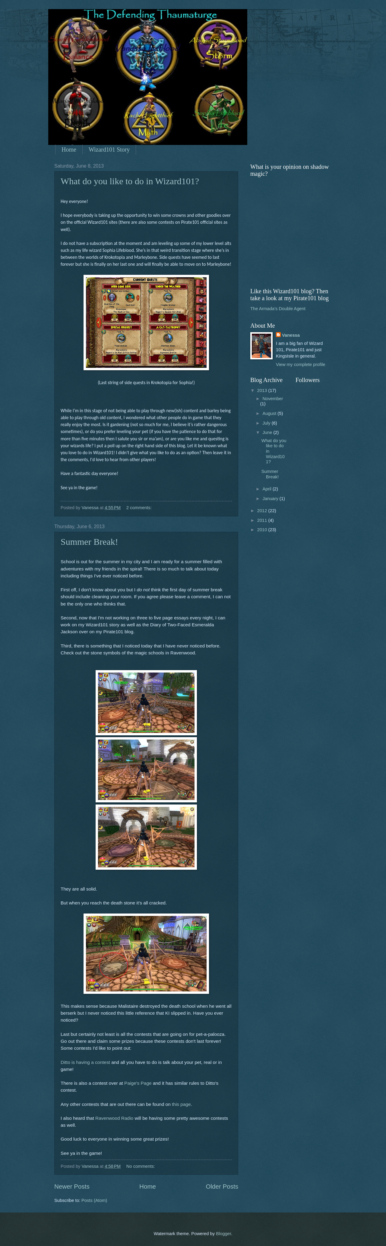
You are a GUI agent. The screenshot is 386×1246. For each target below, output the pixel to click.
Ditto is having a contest (85, 1062)
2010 (262, 529)
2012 (262, 510)
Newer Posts (72, 1186)
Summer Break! (89, 542)
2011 (262, 520)
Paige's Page (138, 1083)
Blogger (223, 1233)
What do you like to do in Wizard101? (130, 181)
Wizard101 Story (109, 149)
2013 (262, 390)
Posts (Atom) (94, 1200)
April (267, 489)
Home (69, 149)
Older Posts (222, 1186)
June (267, 432)
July (266, 423)
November (272, 398)
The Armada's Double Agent (277, 308)
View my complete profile (300, 364)
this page (181, 1104)
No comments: (141, 1166)
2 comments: (139, 507)
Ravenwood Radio (114, 1118)
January (270, 498)
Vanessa (291, 335)
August (269, 413)
